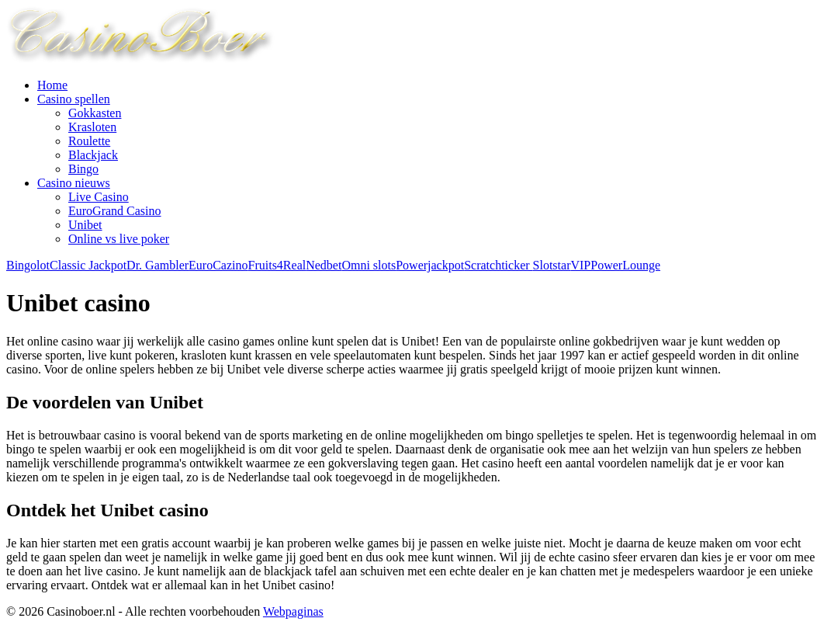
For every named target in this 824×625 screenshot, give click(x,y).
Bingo (83, 168)
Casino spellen (73, 99)
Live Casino (98, 196)
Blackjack (93, 154)
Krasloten (92, 127)
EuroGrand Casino (114, 210)
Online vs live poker (118, 238)
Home (52, 85)
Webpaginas (293, 611)
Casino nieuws (73, 182)
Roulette (89, 141)
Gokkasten (94, 113)
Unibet (85, 224)
